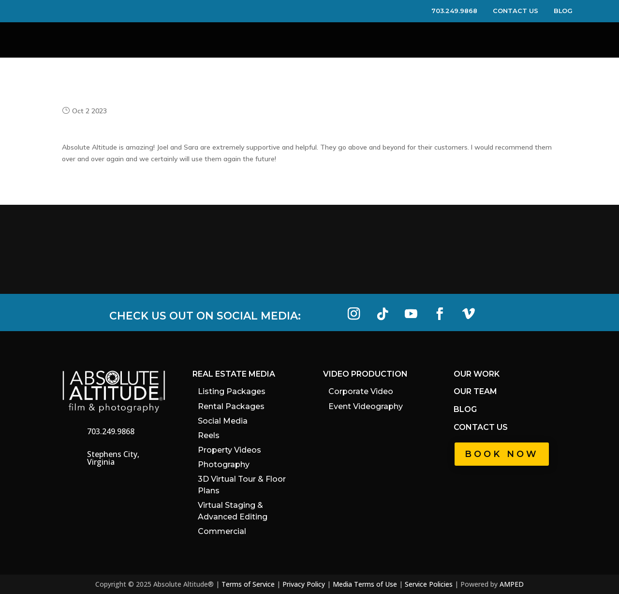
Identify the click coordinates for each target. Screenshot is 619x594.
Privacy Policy (303, 584)
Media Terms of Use (365, 584)
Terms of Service (248, 584)
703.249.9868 (461, 11)
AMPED (512, 584)
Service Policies (429, 584)
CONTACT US (522, 11)
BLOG (563, 11)
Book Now (502, 454)
